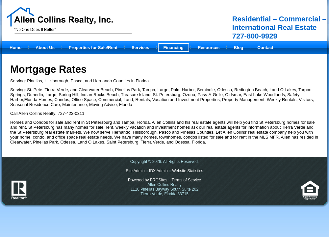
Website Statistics (187, 171)
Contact (265, 47)
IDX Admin (158, 171)
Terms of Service (186, 180)
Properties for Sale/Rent (93, 47)
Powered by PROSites (147, 180)
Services (140, 47)
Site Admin (135, 171)
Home (15, 47)
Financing (174, 47)
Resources (208, 47)
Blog (238, 47)
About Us (45, 47)
